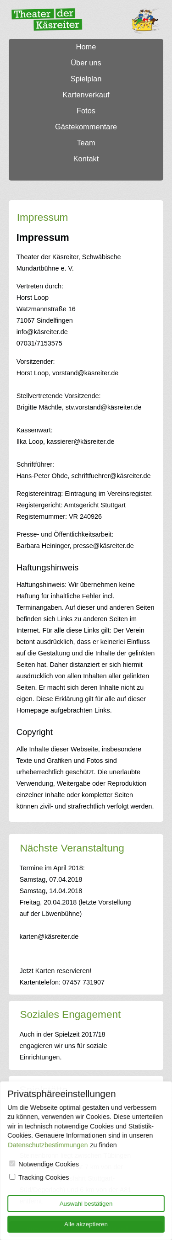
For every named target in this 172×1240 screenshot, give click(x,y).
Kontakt (86, 158)
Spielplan (86, 79)
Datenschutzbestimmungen (48, 1145)
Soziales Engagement (70, 1014)
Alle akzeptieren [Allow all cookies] (85, 1223)
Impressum (42, 217)
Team (86, 142)
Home (86, 47)
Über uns (86, 63)
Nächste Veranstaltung (72, 848)
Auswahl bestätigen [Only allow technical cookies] (86, 1203)
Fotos (86, 110)
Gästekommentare (86, 126)
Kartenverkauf (85, 94)
